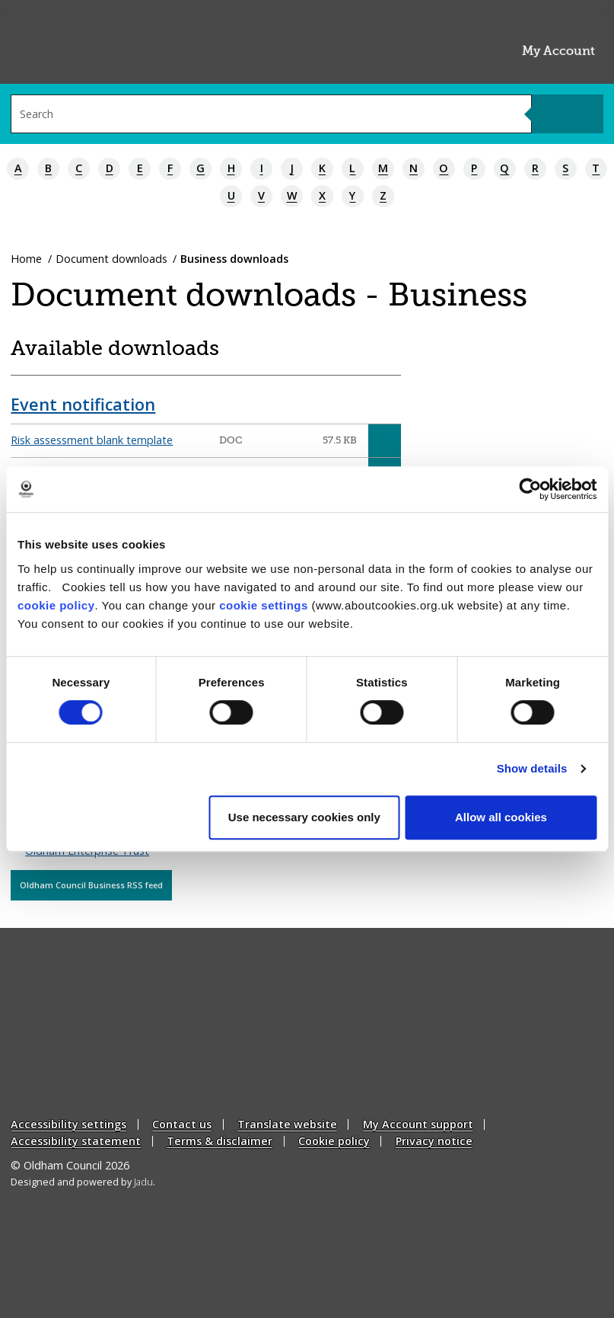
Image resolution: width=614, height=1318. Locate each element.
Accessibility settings (68, 1125)
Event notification (83, 404)
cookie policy (56, 605)
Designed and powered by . (83, 1182)
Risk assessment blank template (92, 440)
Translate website (287, 1125)
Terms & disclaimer (219, 1141)
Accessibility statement (76, 1141)
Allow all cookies (501, 817)
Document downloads (111, 258)
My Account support (418, 1125)
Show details (532, 768)
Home (26, 258)
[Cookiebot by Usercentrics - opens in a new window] (530, 489)
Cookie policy (334, 1141)
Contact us (182, 1125)
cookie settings (263, 605)
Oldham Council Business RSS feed (91, 885)
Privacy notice (434, 1141)
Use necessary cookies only (304, 817)
